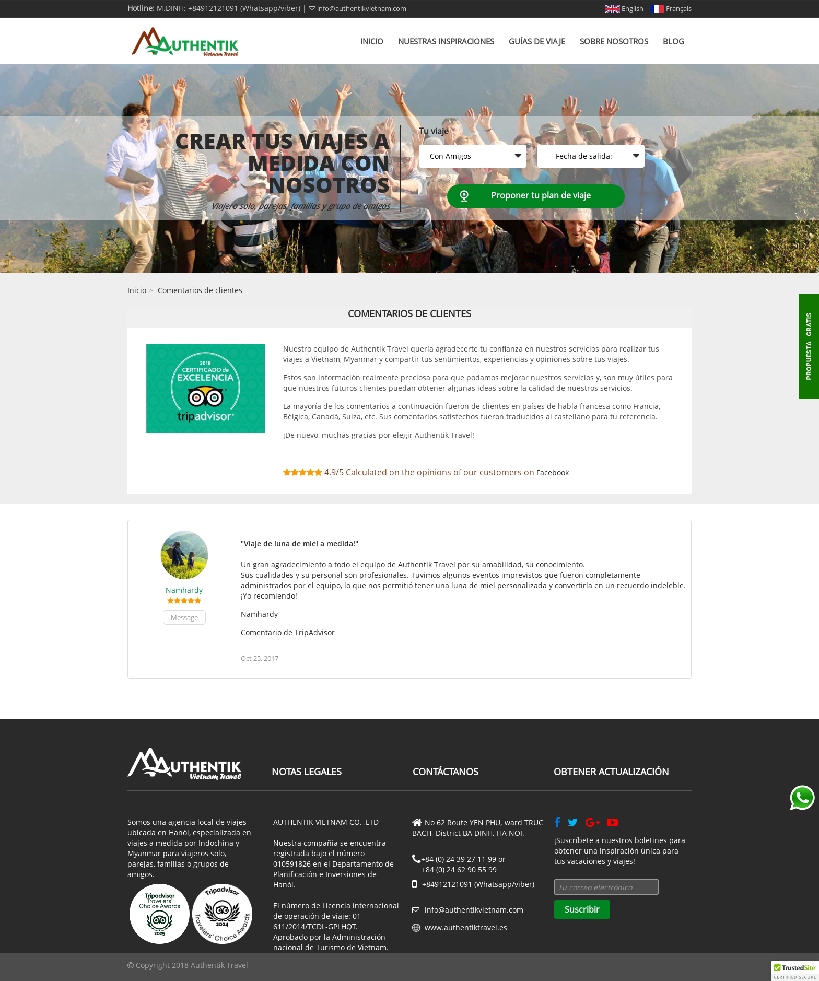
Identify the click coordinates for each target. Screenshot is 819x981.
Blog (673, 41)
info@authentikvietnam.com (357, 8)
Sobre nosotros (614, 41)
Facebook (552, 472)
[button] (795, 971)
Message (184, 617)
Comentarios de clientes (200, 290)
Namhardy (184, 590)
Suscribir (582, 909)
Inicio (371, 41)
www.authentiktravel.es (466, 927)
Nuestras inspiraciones (446, 41)
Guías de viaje (537, 41)
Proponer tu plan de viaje (541, 195)
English (624, 8)
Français (671, 8)
